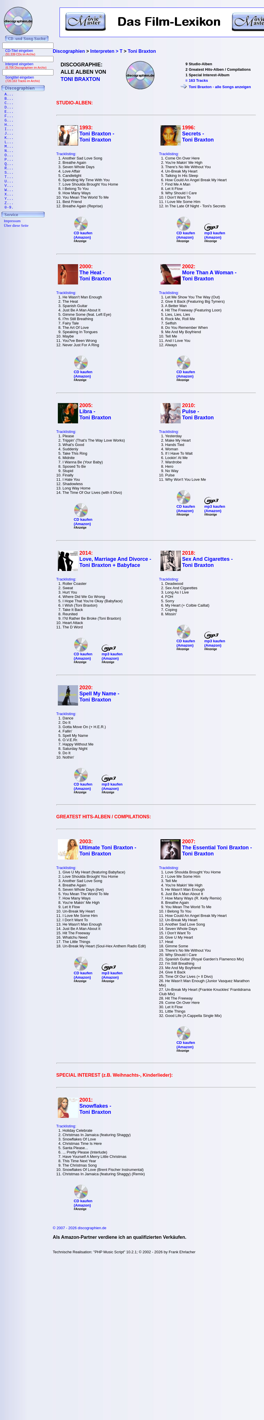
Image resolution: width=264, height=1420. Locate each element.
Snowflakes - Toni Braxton (95, 1109)
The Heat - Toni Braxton (95, 276)
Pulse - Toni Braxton (198, 414)
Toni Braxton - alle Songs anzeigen (220, 87)
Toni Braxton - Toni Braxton (97, 137)
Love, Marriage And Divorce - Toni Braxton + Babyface (115, 562)
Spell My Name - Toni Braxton (99, 697)
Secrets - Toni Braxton (198, 137)
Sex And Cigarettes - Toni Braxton (207, 562)
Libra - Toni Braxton (95, 414)
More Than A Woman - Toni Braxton (209, 276)
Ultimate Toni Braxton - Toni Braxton (108, 851)
